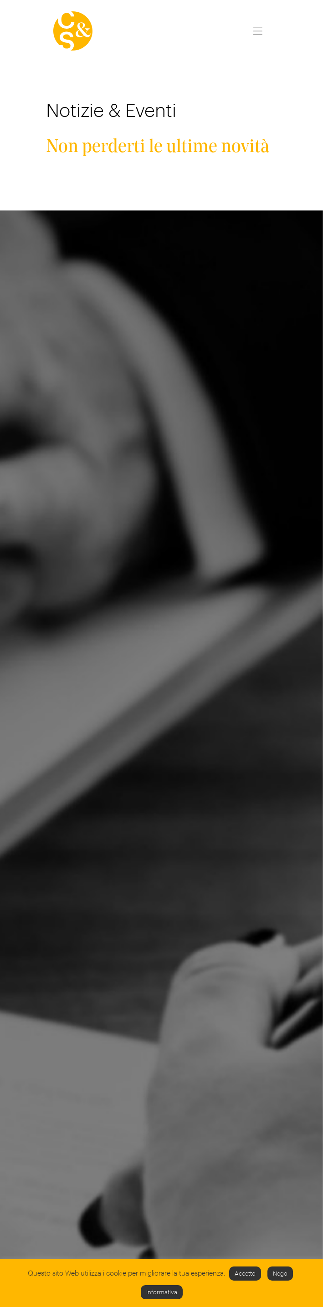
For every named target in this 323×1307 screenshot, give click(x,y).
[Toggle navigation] (257, 31)
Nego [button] (280, 1273)
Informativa (161, 1292)
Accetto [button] (245, 1273)
